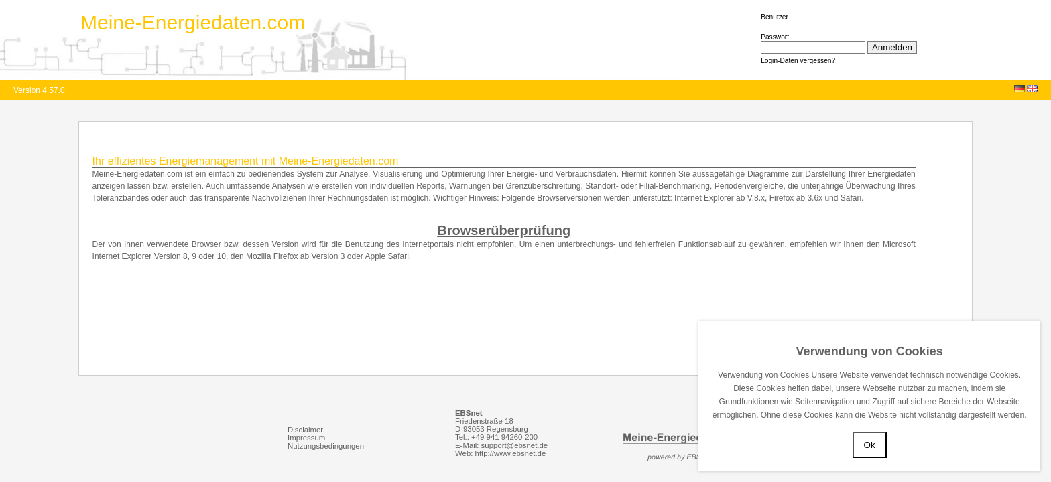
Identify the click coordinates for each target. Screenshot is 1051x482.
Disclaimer (305, 430)
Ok (869, 445)
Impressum (306, 438)
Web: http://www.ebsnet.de (500, 453)
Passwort (775, 37)
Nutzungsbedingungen (326, 446)
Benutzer (774, 17)
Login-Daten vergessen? (798, 60)
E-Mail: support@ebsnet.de (501, 445)
